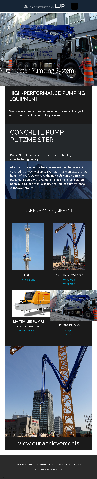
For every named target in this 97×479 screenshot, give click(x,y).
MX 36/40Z (69, 284)
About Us (20, 465)
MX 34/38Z (69, 280)
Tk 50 (69, 334)
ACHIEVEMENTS (45, 465)
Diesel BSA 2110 (28, 330)
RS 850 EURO (28, 279)
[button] (74, 6)
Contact (67, 465)
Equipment (31, 465)
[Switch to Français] (77, 465)
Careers (57, 465)
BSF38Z (69, 330)
